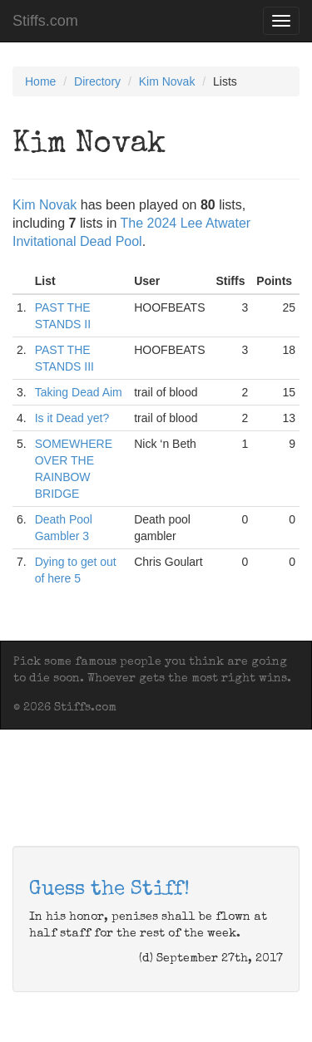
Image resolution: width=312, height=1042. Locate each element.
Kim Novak (167, 81)
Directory (97, 81)
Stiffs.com (45, 20)
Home (40, 81)
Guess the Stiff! (109, 890)
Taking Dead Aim (78, 392)
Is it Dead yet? (72, 418)
